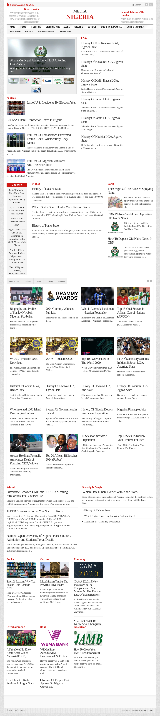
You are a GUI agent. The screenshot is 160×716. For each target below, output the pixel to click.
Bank (111, 183)
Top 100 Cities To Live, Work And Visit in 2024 (16, 210)
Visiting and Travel (58, 26)
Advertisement (46, 32)
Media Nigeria (19, 710)
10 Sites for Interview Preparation (94, 438)
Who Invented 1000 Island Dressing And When (25, 411)
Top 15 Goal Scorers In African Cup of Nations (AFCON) (131, 312)
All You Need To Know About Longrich (87, 622)
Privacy (29, 32)
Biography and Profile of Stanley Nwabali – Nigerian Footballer (23, 312)
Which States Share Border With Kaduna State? (109, 516)
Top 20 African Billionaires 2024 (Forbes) (61, 457)
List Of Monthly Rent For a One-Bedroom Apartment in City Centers (16, 196)
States (78, 26)
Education (80, 627)
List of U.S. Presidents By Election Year (51, 102)
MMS (151, 710)
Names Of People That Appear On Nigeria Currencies (54, 683)
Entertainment (136, 26)
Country (17, 184)
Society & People (111, 26)
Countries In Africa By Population (102, 521)
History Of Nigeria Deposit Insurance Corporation (97, 411)
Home (23, 26)
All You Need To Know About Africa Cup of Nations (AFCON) (19, 653)
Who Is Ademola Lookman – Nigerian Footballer (97, 310)
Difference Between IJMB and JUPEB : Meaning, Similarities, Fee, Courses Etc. (37, 494)
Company (79, 559)
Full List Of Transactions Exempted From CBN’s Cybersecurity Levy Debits (49, 139)
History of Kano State (45, 225)
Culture (45, 559)
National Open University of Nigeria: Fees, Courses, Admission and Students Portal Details (39, 537)
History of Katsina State (46, 189)
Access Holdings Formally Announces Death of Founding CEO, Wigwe (25, 459)
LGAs (84, 38)
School (92, 26)
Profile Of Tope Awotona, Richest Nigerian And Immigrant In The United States (17, 256)
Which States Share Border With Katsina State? (61, 207)
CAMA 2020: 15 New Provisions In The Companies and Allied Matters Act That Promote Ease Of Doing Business (87, 588)
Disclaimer (15, 32)
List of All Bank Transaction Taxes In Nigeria (34, 120)
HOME (12, 26)
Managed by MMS (140, 710)
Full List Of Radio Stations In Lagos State (20, 681)
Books (10, 559)
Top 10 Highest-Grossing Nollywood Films (17, 270)
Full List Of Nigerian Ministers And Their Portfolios (46, 163)
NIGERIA (80, 16)
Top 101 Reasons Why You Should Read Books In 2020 (21, 585)
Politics (36, 26)
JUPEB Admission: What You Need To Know (35, 511)
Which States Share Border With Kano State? (110, 492)
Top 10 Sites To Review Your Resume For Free (131, 438)
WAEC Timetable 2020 (59, 359)
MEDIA (80, 11)
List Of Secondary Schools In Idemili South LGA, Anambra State (133, 362)
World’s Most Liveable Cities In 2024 (16, 221)
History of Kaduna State (97, 510)
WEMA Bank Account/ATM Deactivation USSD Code (53, 653)
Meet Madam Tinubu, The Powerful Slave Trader (54, 583)
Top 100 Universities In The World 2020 (95, 360)
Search (136, 5)
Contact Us (65, 32)
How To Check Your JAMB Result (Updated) (87, 651)
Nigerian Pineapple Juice (131, 409)
